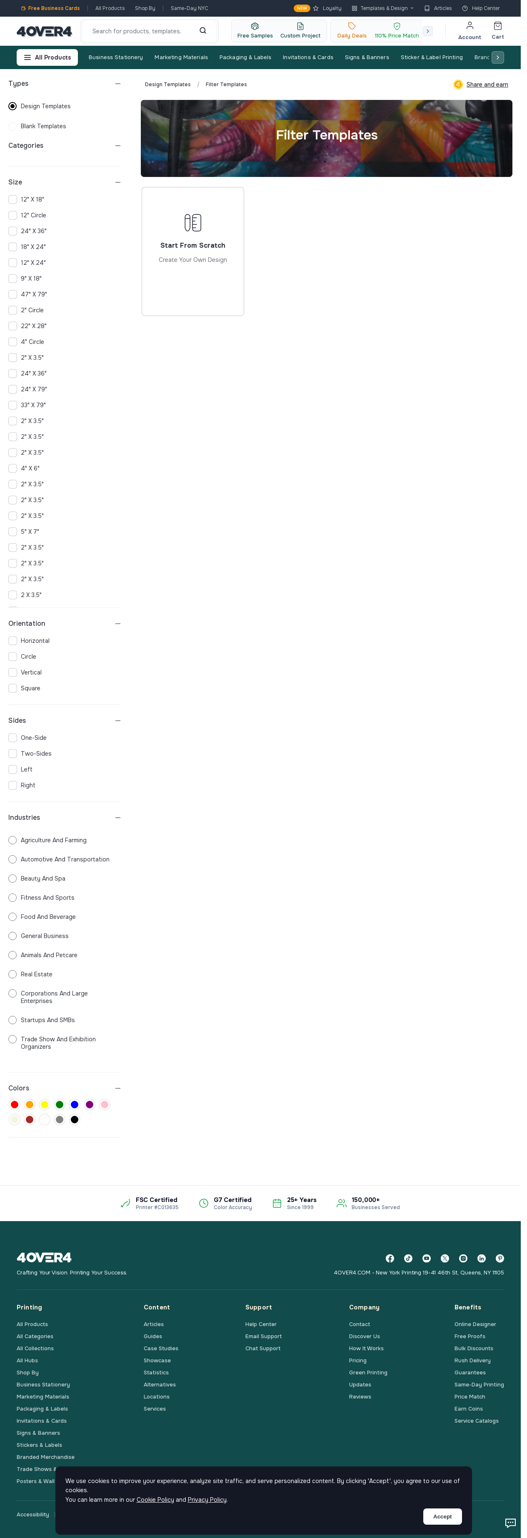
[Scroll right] (428, 31)
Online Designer (475, 1324)
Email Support (263, 1336)
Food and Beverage (42, 917)
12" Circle (27, 215)
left (20, 769)
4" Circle (26, 342)
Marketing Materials (181, 57)
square (24, 688)
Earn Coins (469, 1408)
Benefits (468, 1307)
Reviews (360, 1396)
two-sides (30, 753)
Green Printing (368, 1372)
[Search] (202, 31)
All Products (110, 8)
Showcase (157, 1360)
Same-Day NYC (189, 8)
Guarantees (470, 1372)
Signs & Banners (367, 57)
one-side (27, 738)
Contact (359, 1324)
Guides (153, 1336)
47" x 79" (27, 294)
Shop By (145, 8)
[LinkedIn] (481, 1258)
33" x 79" (27, 405)
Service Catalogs (477, 1420)
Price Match (470, 1396)
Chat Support (263, 1348)
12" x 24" (27, 262)
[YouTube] (426, 1258)
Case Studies (161, 1348)
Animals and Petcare (42, 955)
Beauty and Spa (36, 878)
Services (155, 1408)
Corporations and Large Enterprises (48, 997)
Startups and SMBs (41, 1020)
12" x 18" (26, 199)
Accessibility (33, 1514)
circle (22, 656)
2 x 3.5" (25, 595)
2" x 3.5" (26, 357)
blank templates (37, 126)
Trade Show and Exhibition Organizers (52, 1042)
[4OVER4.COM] (44, 31)
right (21, 785)
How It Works (366, 1348)
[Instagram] (463, 1258)
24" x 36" (27, 231)
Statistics (156, 1372)
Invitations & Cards (308, 57)
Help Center (481, 8)
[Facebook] (390, 1258)
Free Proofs (470, 1336)
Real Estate (30, 974)
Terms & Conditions (180, 1514)
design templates (39, 106)
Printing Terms (236, 1514)
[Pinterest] (500, 1258)
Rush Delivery (473, 1360)
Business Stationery (116, 57)
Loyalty (318, 8)
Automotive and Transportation (59, 859)
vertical (25, 672)
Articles (438, 8)
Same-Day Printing (479, 1384)
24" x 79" (27, 389)
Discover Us (364, 1336)
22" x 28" (27, 326)
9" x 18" (25, 278)
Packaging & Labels (245, 57)
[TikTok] (408, 1258)
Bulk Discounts (474, 1348)
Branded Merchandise (46, 1457)
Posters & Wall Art (41, 1481)
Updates (360, 1384)
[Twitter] (445, 1258)
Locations (157, 1396)
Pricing (358, 1360)
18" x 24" (27, 247)
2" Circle (26, 310)
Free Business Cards (50, 8)
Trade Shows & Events (47, 1469)
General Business (38, 936)
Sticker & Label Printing (432, 57)
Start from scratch (193, 282)
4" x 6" (24, 468)
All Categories (35, 1336)
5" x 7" (23, 531)
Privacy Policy (78, 1514)
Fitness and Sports (41, 897)
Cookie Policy (125, 1514)
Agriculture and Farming (47, 840)
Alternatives (160, 1384)
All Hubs (27, 1360)
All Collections (35, 1348)
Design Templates (168, 84)
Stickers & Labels (39, 1444)
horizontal (29, 641)
